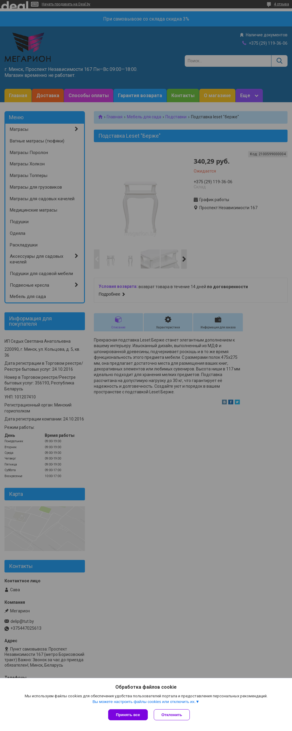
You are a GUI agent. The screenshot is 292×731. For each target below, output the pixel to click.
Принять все (128, 715)
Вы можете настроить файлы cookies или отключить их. (143, 701)
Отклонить (171, 715)
